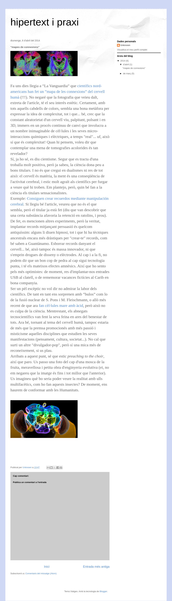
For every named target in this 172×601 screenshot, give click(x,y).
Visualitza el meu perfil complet (132, 49)
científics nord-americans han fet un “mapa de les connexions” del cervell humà (57, 91)
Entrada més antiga (96, 566)
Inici (46, 566)
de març (127, 73)
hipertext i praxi (44, 22)
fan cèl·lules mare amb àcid (61, 305)
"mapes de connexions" (133, 68)
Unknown (125, 45)
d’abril (126, 64)
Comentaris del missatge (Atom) (41, 573)
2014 (123, 60)
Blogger (103, 591)
